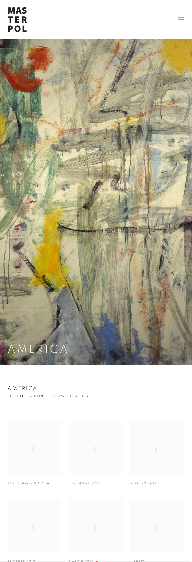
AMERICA (23, 388)
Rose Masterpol (18, 19)
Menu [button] (180, 19)
